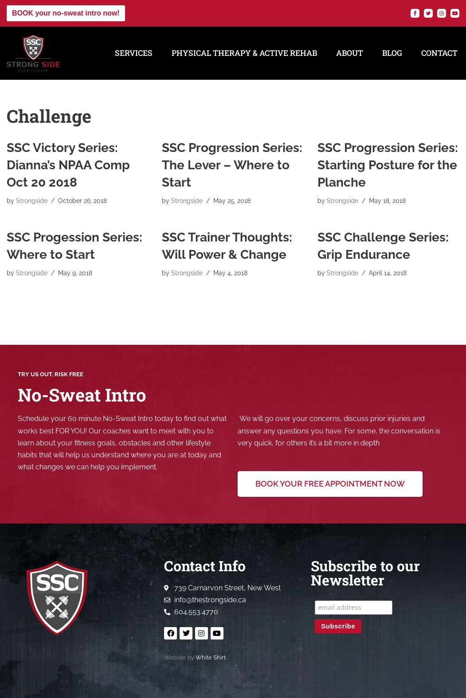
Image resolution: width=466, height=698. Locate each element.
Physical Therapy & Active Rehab (244, 53)
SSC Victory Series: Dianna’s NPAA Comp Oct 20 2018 (68, 165)
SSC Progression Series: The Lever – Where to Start (232, 165)
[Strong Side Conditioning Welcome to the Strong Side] (33, 53)
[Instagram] (441, 13)
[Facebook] (415, 13)
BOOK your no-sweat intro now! (66, 13)
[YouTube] (454, 13)
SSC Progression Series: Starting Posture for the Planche (387, 165)
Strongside (31, 200)
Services (134, 53)
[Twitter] (428, 13)
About (349, 53)
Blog (392, 53)
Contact (439, 53)
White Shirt (211, 657)
